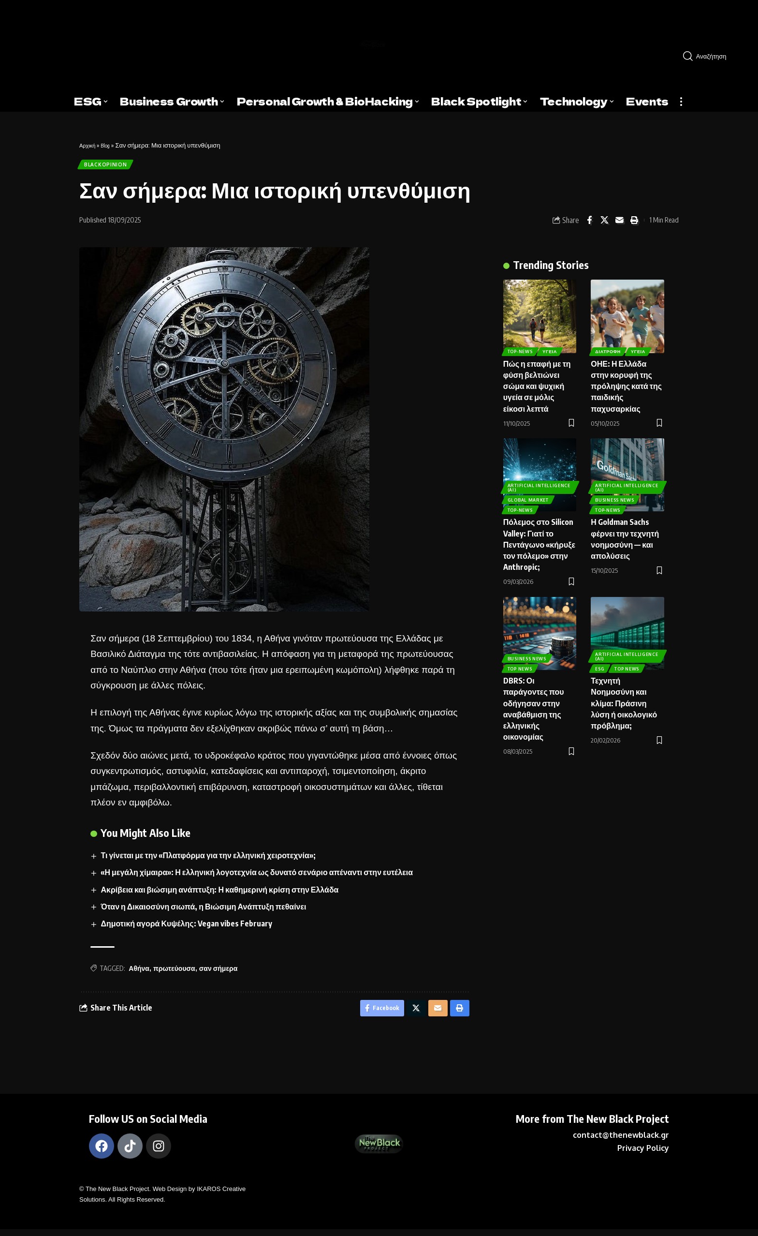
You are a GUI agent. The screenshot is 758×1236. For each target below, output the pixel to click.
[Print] (634, 224)
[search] (713, 56)
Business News (615, 493)
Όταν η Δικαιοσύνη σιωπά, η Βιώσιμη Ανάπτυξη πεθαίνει (204, 910)
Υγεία (552, 347)
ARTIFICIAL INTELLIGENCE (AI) (531, 480)
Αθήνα (139, 972)
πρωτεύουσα (174, 972)
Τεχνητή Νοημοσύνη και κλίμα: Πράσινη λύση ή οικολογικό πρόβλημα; (624, 699)
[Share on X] (604, 224)
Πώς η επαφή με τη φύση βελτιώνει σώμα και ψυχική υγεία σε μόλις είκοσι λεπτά (537, 382)
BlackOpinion (108, 166)
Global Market (529, 493)
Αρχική (89, 145)
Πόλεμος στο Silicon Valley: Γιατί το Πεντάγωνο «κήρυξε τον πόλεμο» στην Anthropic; (539, 541)
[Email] (619, 224)
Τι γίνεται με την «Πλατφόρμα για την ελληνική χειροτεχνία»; (209, 859)
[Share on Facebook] (589, 224)
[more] (681, 101)
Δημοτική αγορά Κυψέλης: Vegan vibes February (187, 927)
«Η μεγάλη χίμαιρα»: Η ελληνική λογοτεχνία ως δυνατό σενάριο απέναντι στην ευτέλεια (258, 876)
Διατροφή (609, 347)
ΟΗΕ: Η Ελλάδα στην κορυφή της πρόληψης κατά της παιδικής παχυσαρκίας (626, 382)
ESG (600, 664)
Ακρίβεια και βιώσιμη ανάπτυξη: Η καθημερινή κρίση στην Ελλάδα (220, 893)
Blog (109, 145)
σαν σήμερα (218, 972)
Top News (521, 664)
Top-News (521, 347)
